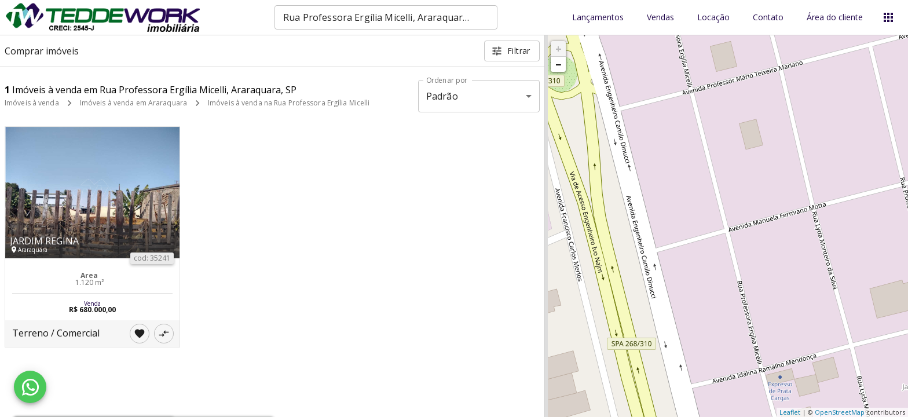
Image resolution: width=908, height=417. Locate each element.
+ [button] (558, 49)
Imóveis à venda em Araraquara (133, 103)
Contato (768, 18)
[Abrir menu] (888, 17)
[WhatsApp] (30, 387)
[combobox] (385, 17)
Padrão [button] (442, 96)
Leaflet (789, 412)
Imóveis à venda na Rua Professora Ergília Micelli (289, 103)
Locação (713, 18)
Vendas (660, 18)
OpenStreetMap (840, 412)
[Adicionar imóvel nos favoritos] (139, 333)
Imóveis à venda (32, 103)
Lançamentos (598, 18)
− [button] (558, 64)
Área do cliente (835, 18)
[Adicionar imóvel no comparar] (164, 333)
